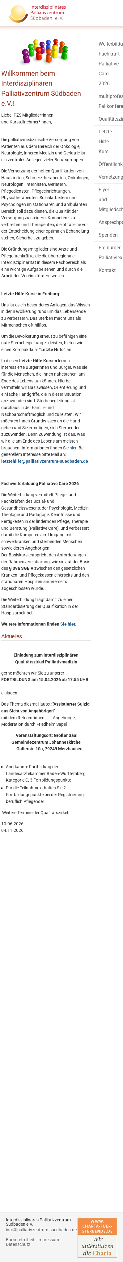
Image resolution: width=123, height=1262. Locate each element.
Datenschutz (18, 1244)
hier (73, 448)
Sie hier (67, 624)
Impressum (48, 1239)
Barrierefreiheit (20, 1239)
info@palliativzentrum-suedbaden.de (41, 1230)
